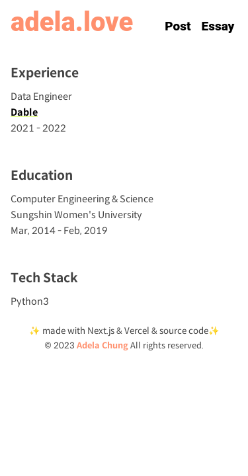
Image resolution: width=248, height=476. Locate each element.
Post (177, 26)
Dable (24, 112)
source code (183, 331)
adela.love (72, 22)
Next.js (99, 331)
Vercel (137, 331)
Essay (218, 26)
